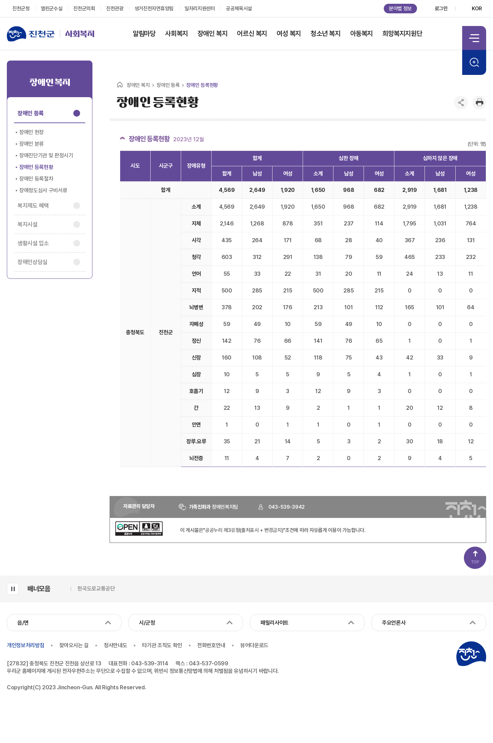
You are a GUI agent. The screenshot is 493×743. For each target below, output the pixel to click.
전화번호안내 (211, 645)
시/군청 (147, 623)
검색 (474, 62)
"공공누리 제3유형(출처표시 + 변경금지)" (244, 530)
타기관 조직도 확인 (162, 645)
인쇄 (479, 102)
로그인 (441, 8)
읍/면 (23, 623)
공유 (461, 102)
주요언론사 (393, 623)
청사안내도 (115, 645)
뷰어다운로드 (255, 645)
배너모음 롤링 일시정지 (13, 589)
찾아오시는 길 (74, 645)
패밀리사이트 (275, 623)
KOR (477, 8)
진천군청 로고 (471, 653)
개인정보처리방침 (25, 645)
